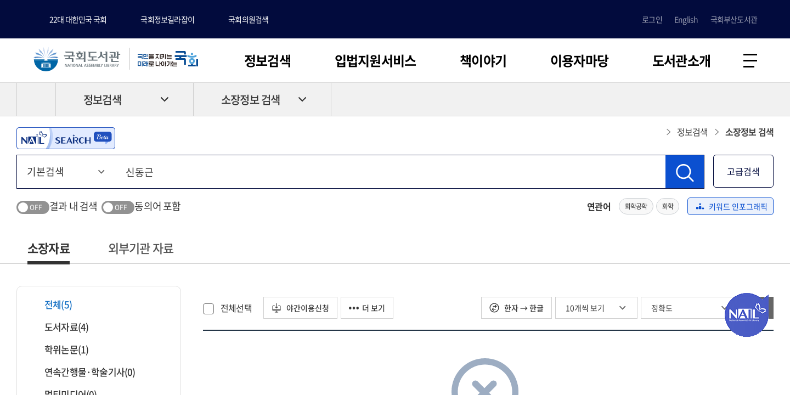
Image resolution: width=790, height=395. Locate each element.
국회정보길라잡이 (167, 19)
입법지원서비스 (375, 60)
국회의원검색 (248, 19)
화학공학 (636, 206)
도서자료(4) (59, 327)
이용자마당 (579, 60)
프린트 (727, 99)
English (686, 19)
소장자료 (48, 248)
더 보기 (367, 307)
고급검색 (743, 171)
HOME (36, 99)
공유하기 (765, 99)
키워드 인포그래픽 (732, 206)
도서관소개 (681, 60)
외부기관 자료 (140, 248)
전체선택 (236, 307)
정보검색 (267, 60)
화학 (667, 206)
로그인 (652, 19)
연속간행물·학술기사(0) (83, 372)
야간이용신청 (300, 307)
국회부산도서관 (733, 19)
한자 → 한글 (516, 307)
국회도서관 (77, 58)
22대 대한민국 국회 (77, 19)
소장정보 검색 (250, 100)
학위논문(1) (59, 349)
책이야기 (483, 60)
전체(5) (51, 304)
